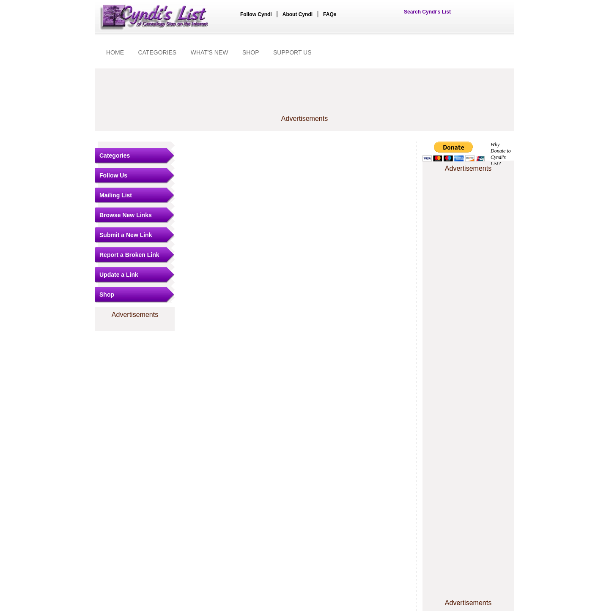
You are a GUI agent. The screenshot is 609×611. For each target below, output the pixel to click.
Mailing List (115, 195)
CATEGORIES (157, 52)
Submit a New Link (125, 235)
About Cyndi (298, 14)
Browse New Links (125, 215)
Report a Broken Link (129, 254)
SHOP (250, 52)
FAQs (329, 14)
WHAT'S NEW (209, 52)
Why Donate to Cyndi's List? (501, 154)
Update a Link (118, 274)
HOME (115, 52)
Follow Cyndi (256, 14)
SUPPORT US (292, 52)
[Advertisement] (304, 96)
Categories (114, 155)
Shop (106, 294)
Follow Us (113, 175)
